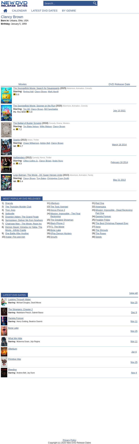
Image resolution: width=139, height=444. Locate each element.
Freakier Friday (103, 220)
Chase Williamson (31, 143)
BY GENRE (69, 10)
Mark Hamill (53, 91)
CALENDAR (19, 10)
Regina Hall (28, 91)
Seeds (99, 237)
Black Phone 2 (57, 223)
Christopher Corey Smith (58, 178)
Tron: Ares (10, 210)
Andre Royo (57, 161)
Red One (100, 203)
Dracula (9, 203)
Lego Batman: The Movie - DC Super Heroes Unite (37, 175)
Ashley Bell (45, 143)
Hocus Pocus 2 (57, 210)
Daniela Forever (103, 216)
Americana (101, 206)
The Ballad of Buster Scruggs (27, 123)
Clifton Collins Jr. (30, 161)
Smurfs (53, 237)
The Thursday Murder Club (18, 206)
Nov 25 (133, 302)
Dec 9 (134, 312)
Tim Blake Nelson (31, 126)
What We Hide (15, 338)
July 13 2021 (119, 110)
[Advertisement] (68, 54)
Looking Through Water (19, 299)
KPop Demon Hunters (60, 233)
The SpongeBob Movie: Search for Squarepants (36, 88)
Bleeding (12, 369)
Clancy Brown (41, 91)
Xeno (98, 227)
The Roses (101, 233)
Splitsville (9, 213)
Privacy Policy (69, 440)
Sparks (16, 140)
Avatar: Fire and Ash (15, 237)
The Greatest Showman (61, 220)
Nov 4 (134, 372)
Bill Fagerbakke (51, 109)
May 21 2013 (119, 180)
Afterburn (54, 203)
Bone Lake (55, 230)
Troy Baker (41, 178)
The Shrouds (102, 230)
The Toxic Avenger (59, 206)
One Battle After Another (17, 233)
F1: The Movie (57, 227)
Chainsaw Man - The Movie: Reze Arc (23, 223)
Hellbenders (19, 157)
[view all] (133, 293)
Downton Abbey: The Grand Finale (22, 217)
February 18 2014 (119, 162)
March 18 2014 (119, 144)
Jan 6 (134, 352)
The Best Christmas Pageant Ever (112, 223)
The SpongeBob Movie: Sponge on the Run (34, 106)
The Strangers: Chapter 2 (20, 309)
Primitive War (14, 359)
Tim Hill (26, 109)
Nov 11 (133, 321)
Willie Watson (46, 126)
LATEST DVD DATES (44, 10)
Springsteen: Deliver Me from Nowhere (24, 220)
